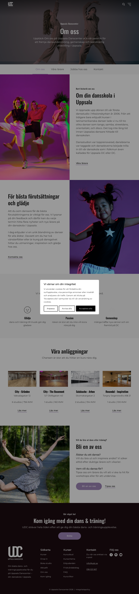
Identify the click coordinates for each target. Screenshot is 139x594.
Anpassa (51, 308)
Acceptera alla (85, 308)
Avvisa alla (67, 308)
